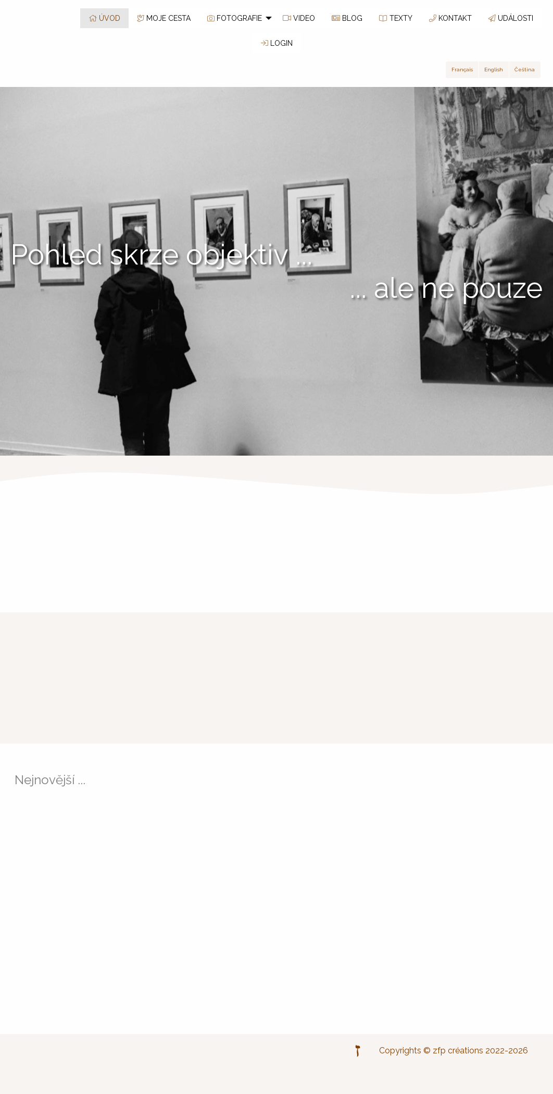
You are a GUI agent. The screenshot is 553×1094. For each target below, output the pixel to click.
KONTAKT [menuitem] (450, 18)
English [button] (493, 69)
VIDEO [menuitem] (299, 18)
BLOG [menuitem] (347, 18)
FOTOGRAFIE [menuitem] (234, 18)
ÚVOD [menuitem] (104, 18)
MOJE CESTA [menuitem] (164, 18)
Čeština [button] (524, 69)
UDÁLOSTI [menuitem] (510, 18)
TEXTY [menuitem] (395, 18)
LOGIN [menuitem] (277, 43)
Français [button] (462, 69)
